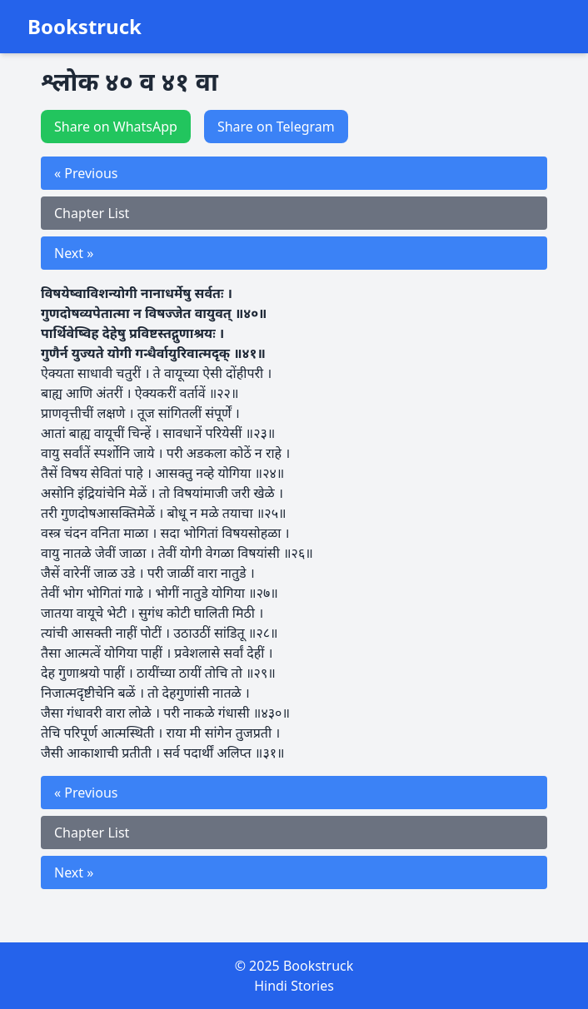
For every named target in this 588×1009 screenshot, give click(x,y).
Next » (73, 253)
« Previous (85, 173)
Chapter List (91, 213)
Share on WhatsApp (115, 126)
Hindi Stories (294, 986)
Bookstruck (84, 26)
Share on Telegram (276, 126)
